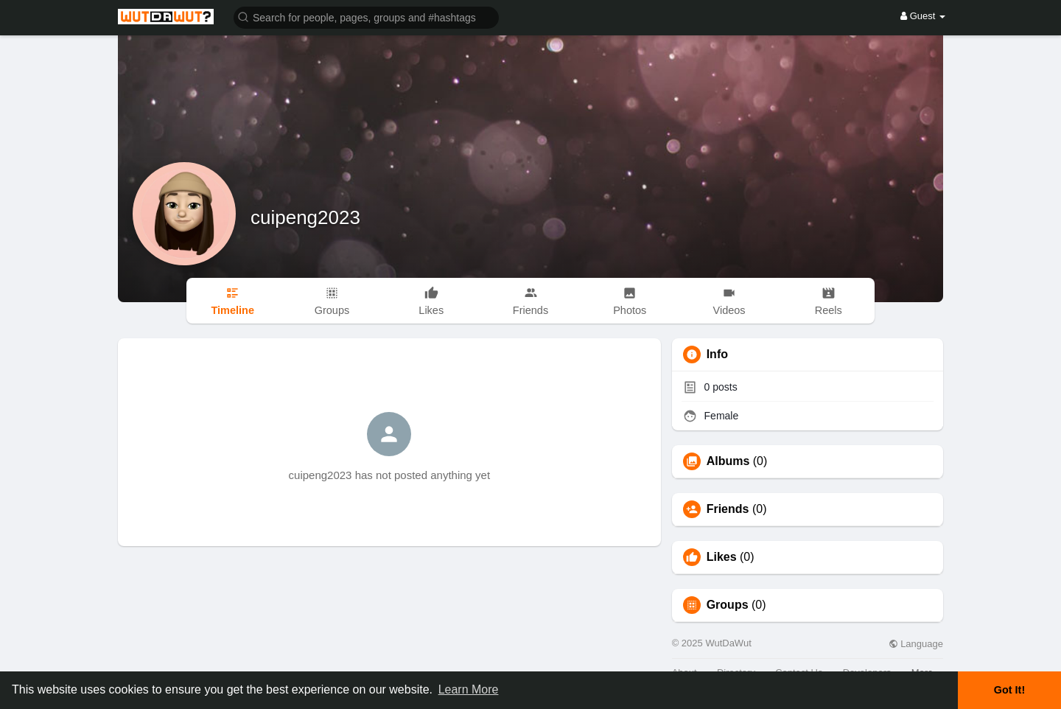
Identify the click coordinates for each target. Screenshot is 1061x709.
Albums (728, 461)
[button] (366, 16)
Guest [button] (922, 15)
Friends (728, 509)
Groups (728, 605)
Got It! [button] (1009, 690)
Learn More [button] (468, 689)
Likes (722, 557)
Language (916, 644)
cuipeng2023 (305, 217)
